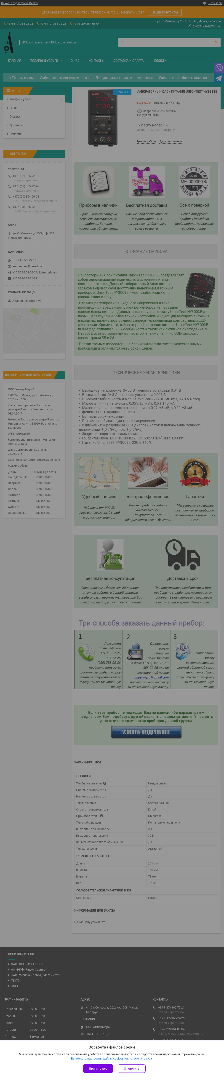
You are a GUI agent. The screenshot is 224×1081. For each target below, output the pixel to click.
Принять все (98, 1068)
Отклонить (132, 1068)
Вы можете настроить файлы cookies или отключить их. (110, 1058)
